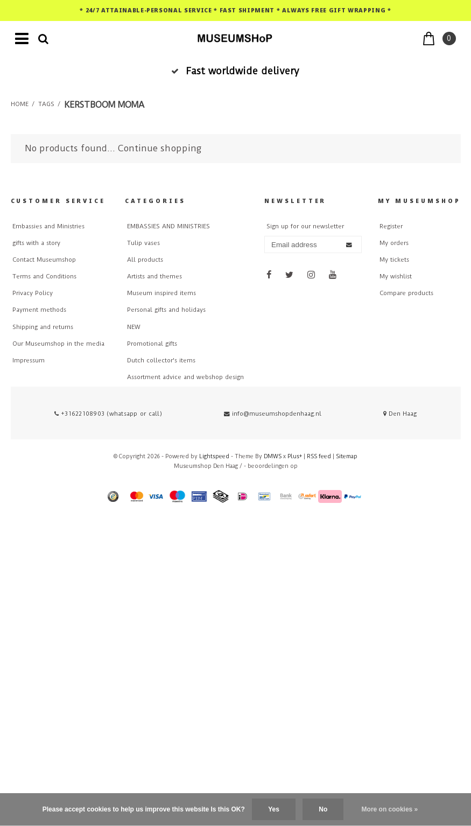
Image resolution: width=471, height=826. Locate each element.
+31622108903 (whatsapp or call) (108, 413)
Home (20, 104)
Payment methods (39, 309)
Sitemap (346, 456)
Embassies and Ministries (48, 226)
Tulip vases (143, 243)
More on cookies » (390, 809)
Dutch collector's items (161, 360)
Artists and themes (154, 276)
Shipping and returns (42, 327)
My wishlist (395, 276)
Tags (46, 104)
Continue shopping (159, 148)
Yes (273, 809)
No (323, 809)
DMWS (273, 456)
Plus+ (294, 456)
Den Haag (400, 413)
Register (391, 226)
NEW (133, 327)
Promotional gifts (152, 343)
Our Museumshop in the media (58, 343)
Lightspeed (214, 456)
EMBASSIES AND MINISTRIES (168, 226)
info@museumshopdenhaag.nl (272, 413)
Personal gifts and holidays (166, 309)
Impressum (28, 360)
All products (145, 259)
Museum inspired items (161, 293)
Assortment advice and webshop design (185, 377)
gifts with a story (36, 243)
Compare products (406, 293)
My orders (394, 243)
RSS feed (319, 456)
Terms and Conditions (44, 276)
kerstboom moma (104, 105)
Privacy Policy (32, 293)
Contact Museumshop (44, 259)
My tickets (394, 259)
